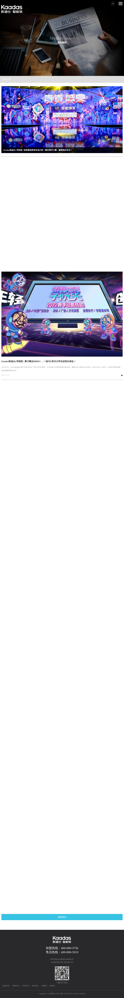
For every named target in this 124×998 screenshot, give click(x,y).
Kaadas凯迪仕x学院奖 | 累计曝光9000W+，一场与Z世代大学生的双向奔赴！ (38, 361)
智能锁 (44, 986)
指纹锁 (52, 986)
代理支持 (25, 986)
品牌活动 (6, 79)
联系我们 (35, 986)
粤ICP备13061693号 (63, 994)
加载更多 (62, 917)
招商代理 (15, 986)
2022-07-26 (5, 375)
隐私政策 (6, 986)
